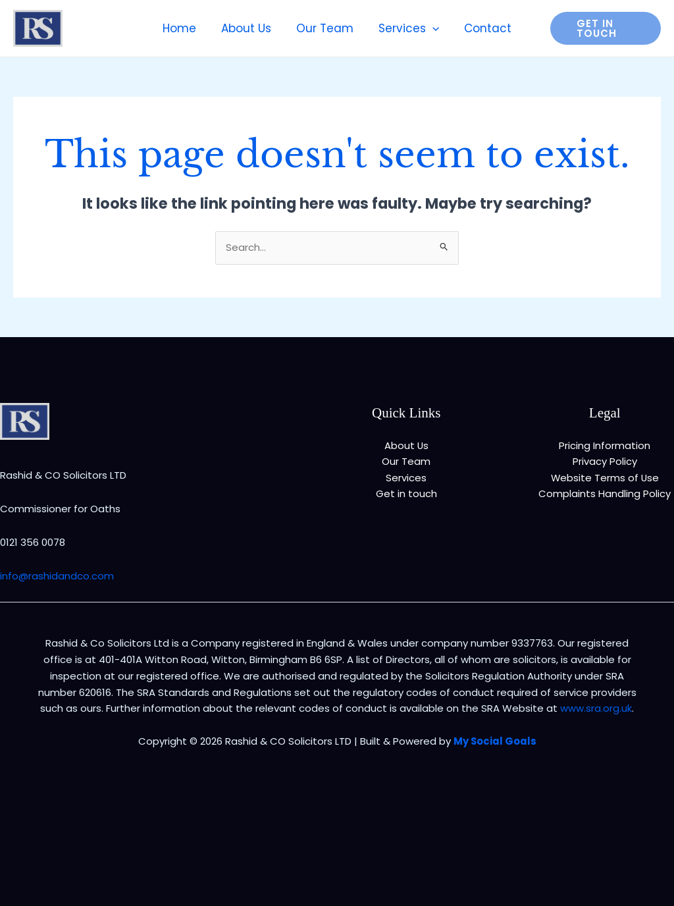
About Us (406, 445)
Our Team (406, 461)
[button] (602, 28)
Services (406, 478)
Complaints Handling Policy (604, 494)
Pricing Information (604, 445)
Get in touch (406, 494)
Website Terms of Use (605, 478)
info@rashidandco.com (57, 576)
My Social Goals (494, 741)
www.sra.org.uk (596, 708)
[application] (429, 28)
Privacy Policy (605, 461)
